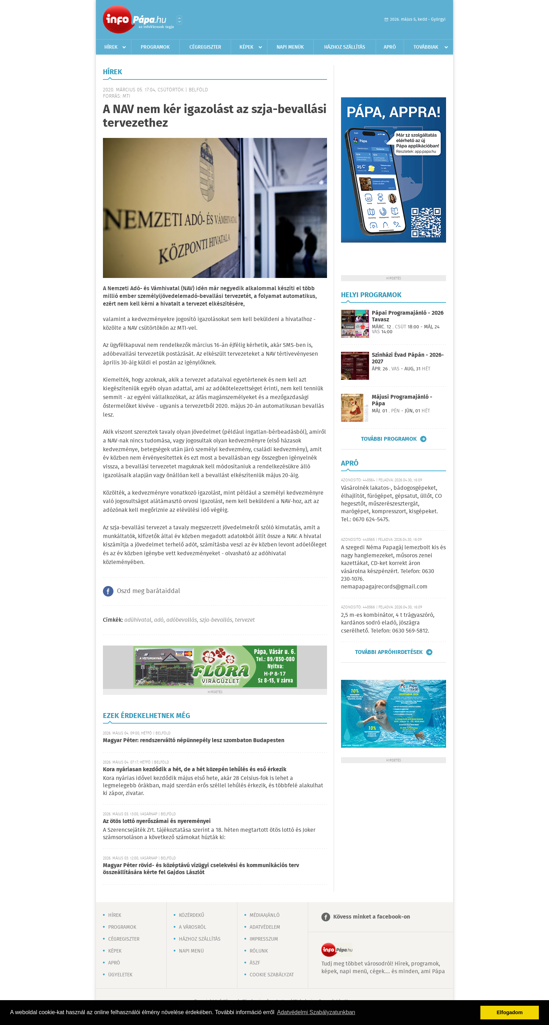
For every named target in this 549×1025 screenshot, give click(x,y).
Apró (390, 47)
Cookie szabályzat (272, 975)
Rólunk (259, 951)
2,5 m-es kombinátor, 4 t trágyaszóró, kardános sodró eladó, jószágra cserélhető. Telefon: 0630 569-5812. (388, 623)
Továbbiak (426, 47)
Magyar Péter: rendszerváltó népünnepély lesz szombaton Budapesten (193, 740)
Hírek (111, 47)
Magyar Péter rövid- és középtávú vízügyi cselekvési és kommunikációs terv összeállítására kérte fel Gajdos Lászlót (201, 869)
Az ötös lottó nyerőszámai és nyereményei (157, 821)
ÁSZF (255, 963)
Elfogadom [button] (510, 1012)
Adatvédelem (265, 927)
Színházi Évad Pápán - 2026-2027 (408, 358)
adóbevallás (181, 620)
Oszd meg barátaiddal (148, 591)
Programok (155, 47)
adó (159, 620)
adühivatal (137, 620)
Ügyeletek (120, 975)
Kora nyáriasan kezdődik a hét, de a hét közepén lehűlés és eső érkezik (194, 769)
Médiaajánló (265, 915)
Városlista (179, 20)
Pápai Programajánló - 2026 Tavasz (408, 316)
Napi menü (191, 951)
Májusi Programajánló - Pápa (402, 400)
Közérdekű (191, 915)
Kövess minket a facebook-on (371, 917)
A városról (192, 927)
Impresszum (264, 939)
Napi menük (290, 47)
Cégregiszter (205, 47)
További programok (389, 439)
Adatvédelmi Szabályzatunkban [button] (316, 1012)
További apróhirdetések (389, 652)
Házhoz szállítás (344, 47)
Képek (246, 47)
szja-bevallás (216, 620)
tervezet (245, 620)
